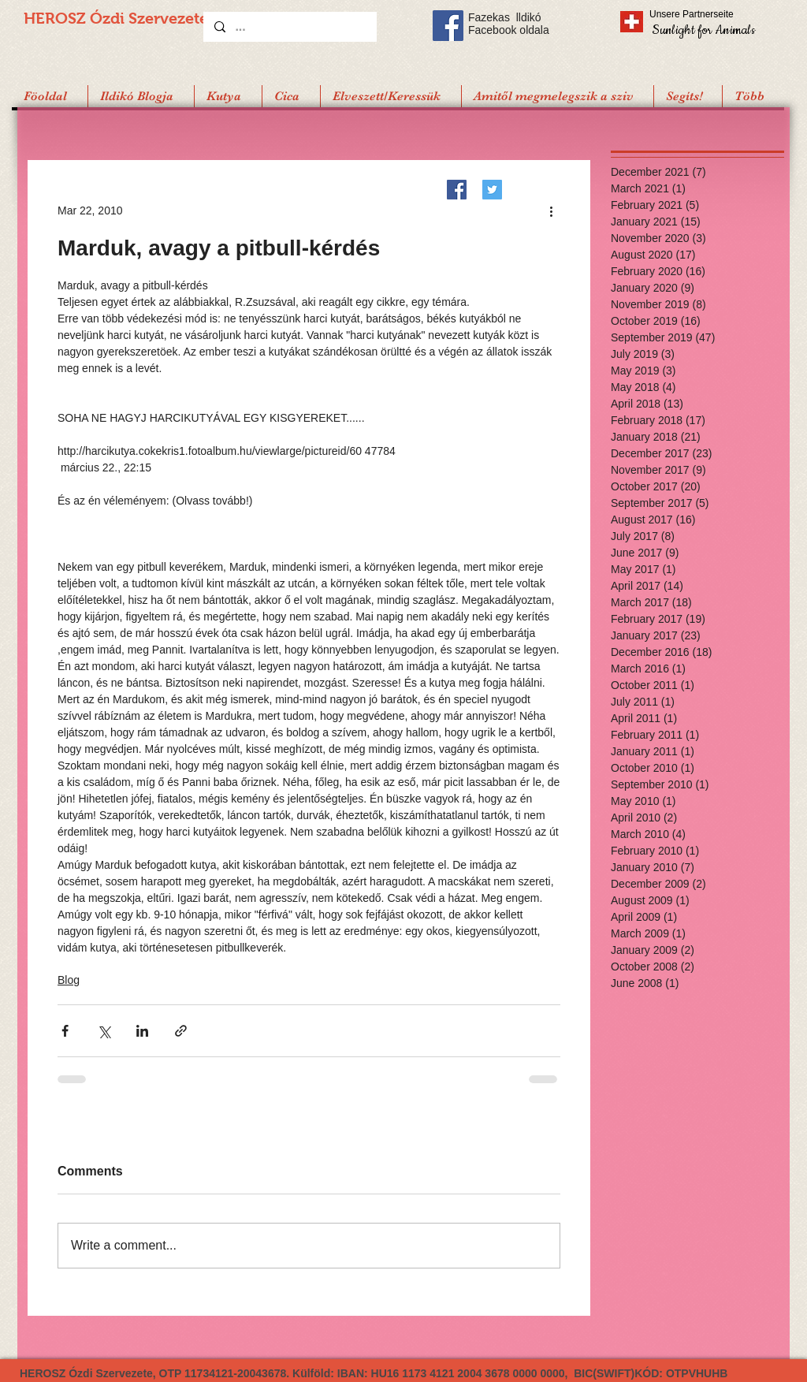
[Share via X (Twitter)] (103, 1030)
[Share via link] (180, 1030)
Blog (69, 980)
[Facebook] (457, 189)
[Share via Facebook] (65, 1030)
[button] (687, 96)
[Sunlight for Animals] (703, 29)
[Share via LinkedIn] (142, 1030)
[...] (289, 27)
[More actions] (550, 210)
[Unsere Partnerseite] (713, 14)
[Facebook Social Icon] (448, 25)
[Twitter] (492, 189)
